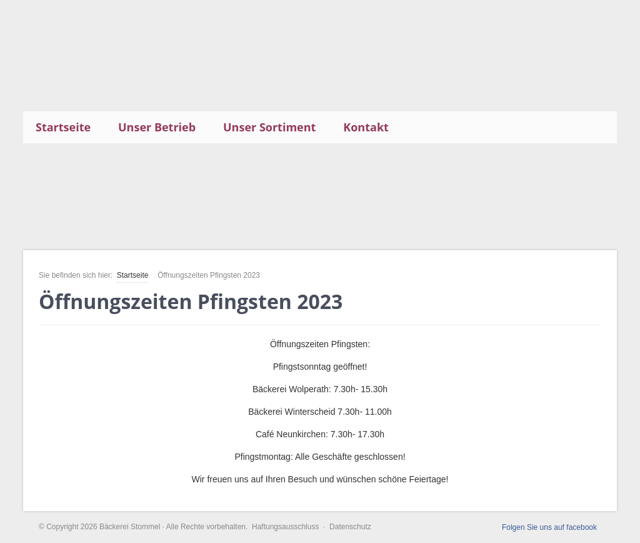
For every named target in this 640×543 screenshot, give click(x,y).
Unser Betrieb (157, 126)
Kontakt (366, 126)
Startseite (63, 126)
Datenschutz (350, 526)
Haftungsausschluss (285, 526)
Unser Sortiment (269, 126)
